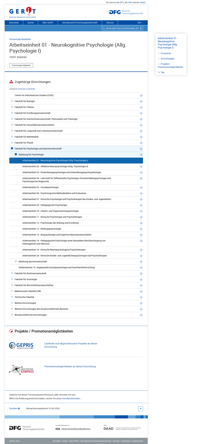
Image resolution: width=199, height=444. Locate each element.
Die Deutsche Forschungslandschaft (79, 22)
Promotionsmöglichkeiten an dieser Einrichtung (70, 366)
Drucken (14, 408)
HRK (130, 2)
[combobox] (122, 28)
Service (109, 22)
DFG (122, 2)
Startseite (14, 22)
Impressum (126, 441)
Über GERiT (47, 22)
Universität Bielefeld (20, 39)
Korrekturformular (71, 398)
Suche (31, 22)
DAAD (142, 2)
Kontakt (116, 441)
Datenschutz (137, 441)
